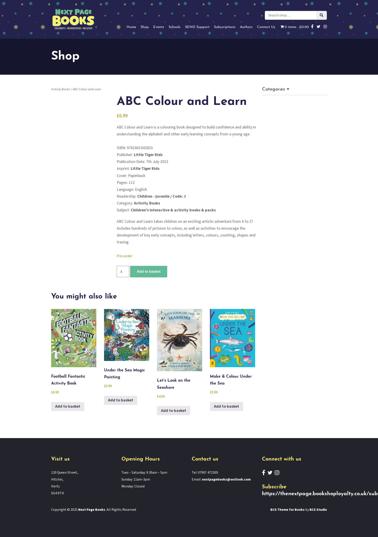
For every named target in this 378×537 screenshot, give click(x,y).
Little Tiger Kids (148, 155)
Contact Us (266, 27)
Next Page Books (91, 509)
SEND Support (197, 27)
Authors (246, 27)
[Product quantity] (123, 271)
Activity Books (60, 89)
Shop (145, 27)
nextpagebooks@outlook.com (226, 479)
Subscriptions (224, 27)
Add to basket (149, 271)
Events (158, 27)
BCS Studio (318, 509)
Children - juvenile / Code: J (161, 196)
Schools (175, 27)
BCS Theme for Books (287, 509)
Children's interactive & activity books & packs (173, 210)
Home (131, 27)
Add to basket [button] (67, 406)
